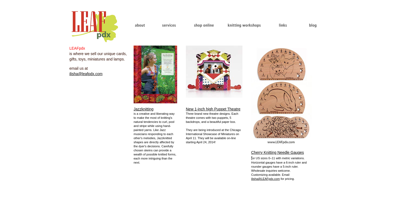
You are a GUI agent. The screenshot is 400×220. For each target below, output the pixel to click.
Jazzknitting (143, 109)
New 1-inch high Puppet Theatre (213, 109)
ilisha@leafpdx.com (86, 74)
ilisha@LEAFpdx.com (265, 178)
